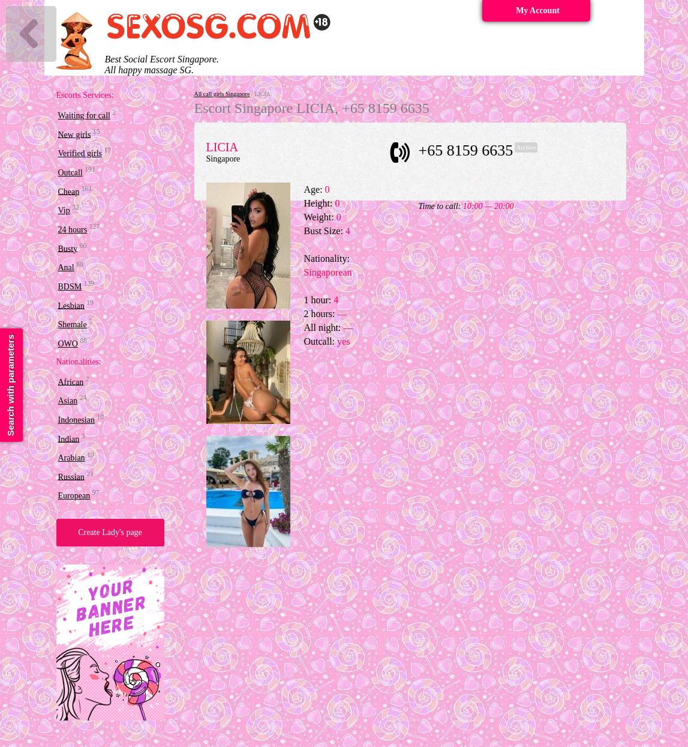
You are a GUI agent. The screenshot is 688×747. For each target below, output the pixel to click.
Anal (66, 267)
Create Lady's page (110, 532)
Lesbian (71, 305)
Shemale (72, 324)
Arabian (71, 457)
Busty (68, 248)
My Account (538, 10)
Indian (69, 438)
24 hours (73, 229)
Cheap (69, 191)
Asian (68, 400)
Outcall (70, 172)
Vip (64, 210)
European (74, 495)
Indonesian (76, 420)
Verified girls (80, 153)
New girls (74, 134)
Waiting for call (84, 115)
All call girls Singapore (222, 94)
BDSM (70, 286)
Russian (71, 476)
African (71, 381)
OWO (68, 343)
